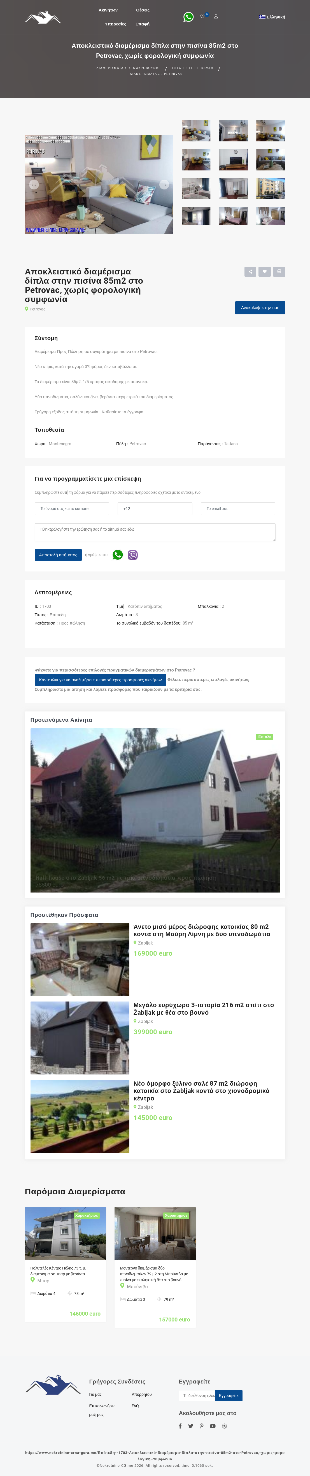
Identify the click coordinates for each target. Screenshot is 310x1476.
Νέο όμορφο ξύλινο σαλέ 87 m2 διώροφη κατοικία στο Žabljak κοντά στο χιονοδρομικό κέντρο (202, 1091)
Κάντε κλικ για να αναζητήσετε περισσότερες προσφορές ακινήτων (100, 679)
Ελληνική (276, 16)
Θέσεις (143, 9)
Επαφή (143, 23)
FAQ (135, 1406)
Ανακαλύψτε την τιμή (260, 307)
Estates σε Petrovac (193, 68)
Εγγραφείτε (229, 1395)
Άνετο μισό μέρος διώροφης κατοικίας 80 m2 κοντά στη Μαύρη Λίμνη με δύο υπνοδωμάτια (202, 930)
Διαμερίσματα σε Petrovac (156, 73)
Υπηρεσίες (115, 23)
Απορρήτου (141, 1394)
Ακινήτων (108, 9)
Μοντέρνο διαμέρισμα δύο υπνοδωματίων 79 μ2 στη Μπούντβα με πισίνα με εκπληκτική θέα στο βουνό (154, 1274)
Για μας (95, 1394)
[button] (36, 184)
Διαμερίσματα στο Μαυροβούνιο (128, 68)
